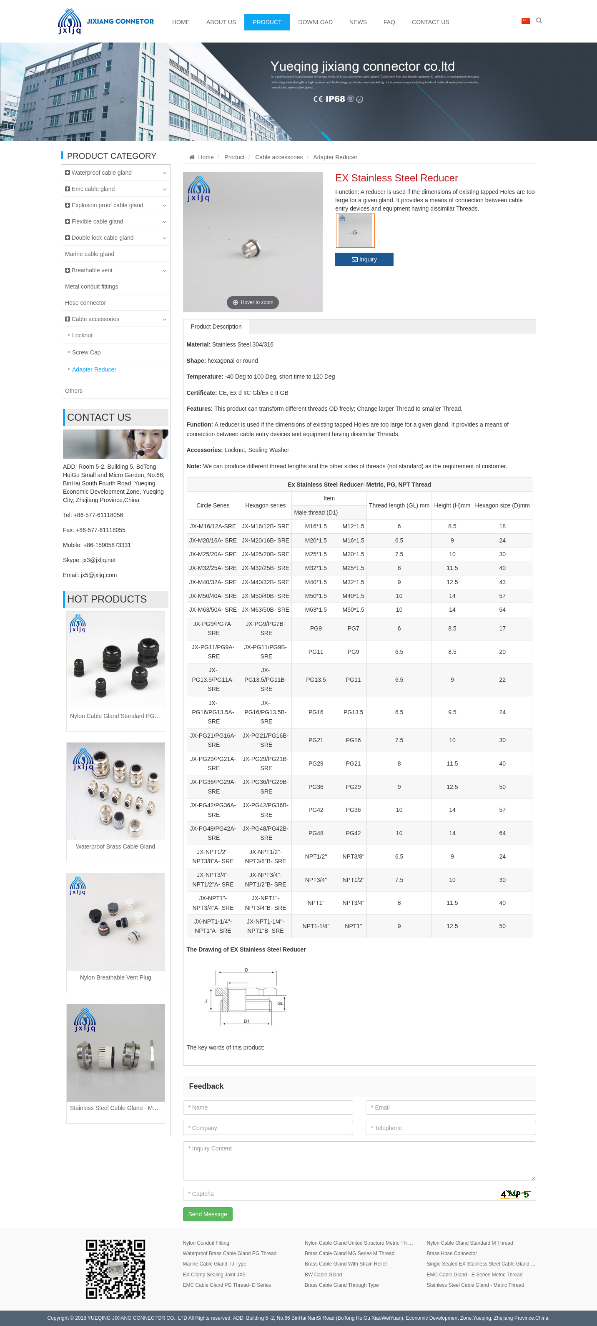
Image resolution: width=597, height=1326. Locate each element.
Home (181, 22)
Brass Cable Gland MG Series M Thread (349, 1253)
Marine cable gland (89, 254)
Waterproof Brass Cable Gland (115, 846)
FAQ (389, 22)
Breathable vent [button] (115, 270)
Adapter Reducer (94, 369)
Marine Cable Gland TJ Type (214, 1264)
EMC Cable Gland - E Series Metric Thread (474, 1275)
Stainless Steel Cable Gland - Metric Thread (127, 1108)
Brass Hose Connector (451, 1253)
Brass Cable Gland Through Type (342, 1285)
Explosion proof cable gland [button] (115, 205)
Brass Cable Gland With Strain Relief (346, 1264)
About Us (221, 22)
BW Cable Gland (323, 1275)
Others (74, 390)
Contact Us (430, 22)
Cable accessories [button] (115, 319)
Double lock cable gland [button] (115, 237)
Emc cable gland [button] (115, 189)
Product (267, 22)
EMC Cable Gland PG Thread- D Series (227, 1285)
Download (315, 22)
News (358, 22)
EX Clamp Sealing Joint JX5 (214, 1275)
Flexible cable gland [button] (115, 221)
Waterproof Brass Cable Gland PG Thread (230, 1253)
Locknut (82, 335)
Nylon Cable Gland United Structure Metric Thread (360, 1243)
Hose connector (85, 302)
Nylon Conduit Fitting (206, 1243)
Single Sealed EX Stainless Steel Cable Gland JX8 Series (490, 1264)
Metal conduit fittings (91, 286)
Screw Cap (86, 352)
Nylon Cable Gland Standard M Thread (469, 1243)
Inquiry (364, 259)
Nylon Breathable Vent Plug (115, 977)
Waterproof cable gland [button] (115, 172)
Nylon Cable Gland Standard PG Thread (122, 716)
